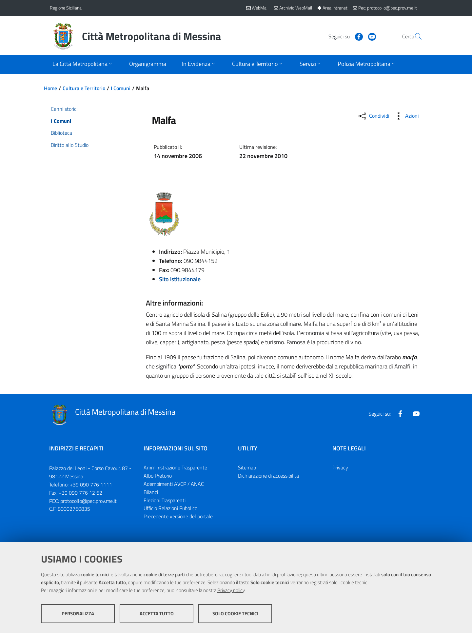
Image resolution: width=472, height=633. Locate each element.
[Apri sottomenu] (83, 64)
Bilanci (151, 492)
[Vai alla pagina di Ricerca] (414, 36)
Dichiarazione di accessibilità (268, 476)
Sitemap (247, 467)
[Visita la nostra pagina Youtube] (356, 36)
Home (50, 88)
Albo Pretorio (158, 476)
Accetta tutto (157, 613)
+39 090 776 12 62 (80, 493)
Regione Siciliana (66, 7)
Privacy (340, 467)
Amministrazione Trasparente (175, 467)
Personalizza (78, 613)
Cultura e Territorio (84, 88)
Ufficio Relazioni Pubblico (170, 508)
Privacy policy (231, 590)
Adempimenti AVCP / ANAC (174, 484)
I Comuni (120, 88)
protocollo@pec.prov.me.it (88, 501)
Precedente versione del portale (178, 516)
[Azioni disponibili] (406, 116)
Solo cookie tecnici (235, 613)
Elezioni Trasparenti (165, 500)
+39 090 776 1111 (91, 484)
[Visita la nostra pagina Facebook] (343, 36)
